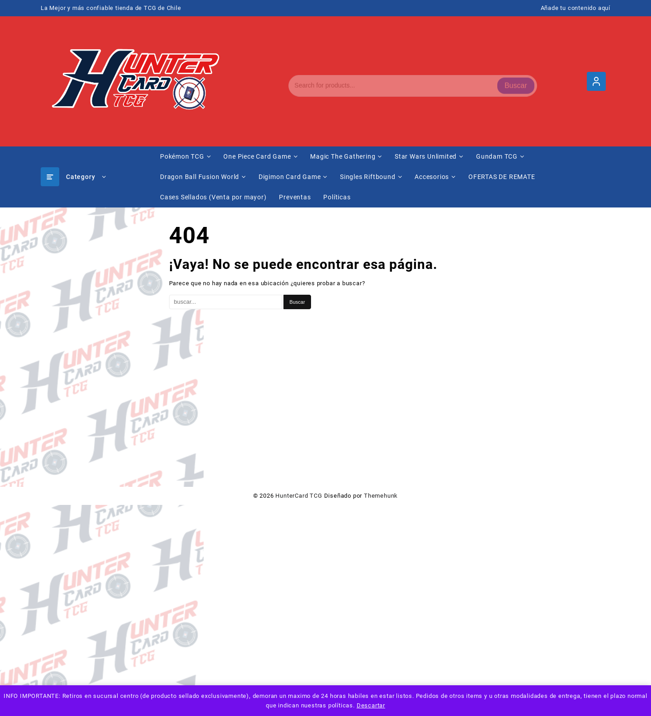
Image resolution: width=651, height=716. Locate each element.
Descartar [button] (371, 705)
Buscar (516, 81)
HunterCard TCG (298, 495)
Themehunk (381, 495)
